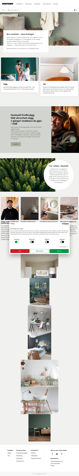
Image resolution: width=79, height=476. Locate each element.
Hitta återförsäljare (22, 453)
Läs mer (15, 144)
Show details (63, 246)
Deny (20, 251)
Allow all (59, 251)
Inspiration (37, 4)
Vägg (9, 453)
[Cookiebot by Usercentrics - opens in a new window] (63, 224)
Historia (33, 453)
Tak (8, 455)
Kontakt (55, 4)
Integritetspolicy (36, 458)
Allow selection (39, 251)
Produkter (19, 4)
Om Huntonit (46, 4)
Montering (28, 4)
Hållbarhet (34, 455)
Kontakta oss (20, 461)
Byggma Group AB (42, 473)
